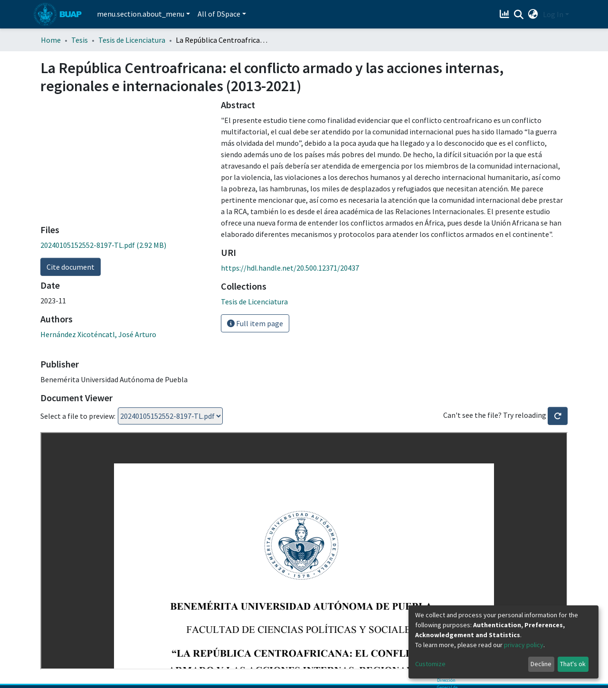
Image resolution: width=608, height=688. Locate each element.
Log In (553, 14)
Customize (430, 664)
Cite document (71, 267)
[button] (533, 14)
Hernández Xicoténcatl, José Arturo (98, 334)
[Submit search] (519, 15)
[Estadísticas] (506, 14)
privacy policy (523, 645)
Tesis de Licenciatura (131, 40)
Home (51, 40)
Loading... (170, 415)
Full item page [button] (255, 323)
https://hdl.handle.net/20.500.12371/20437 (290, 268)
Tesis (79, 40)
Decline (541, 664)
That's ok (573, 664)
